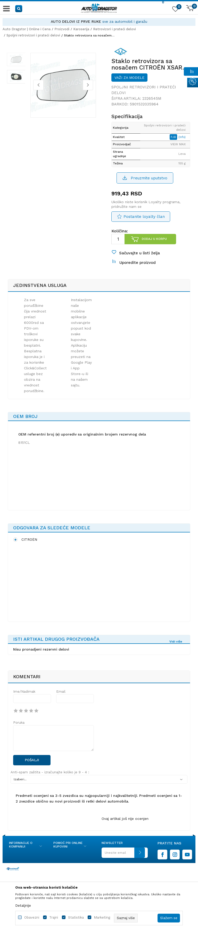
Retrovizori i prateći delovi (114, 29)
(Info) (183, 139)
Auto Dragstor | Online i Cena (27, 29)
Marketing (102, 917)
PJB (175, 139)
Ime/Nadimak (24, 697)
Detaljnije (23, 905)
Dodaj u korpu (154, 241)
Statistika (76, 917)
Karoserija (81, 29)
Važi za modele (129, 80)
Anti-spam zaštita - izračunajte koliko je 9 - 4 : (50, 778)
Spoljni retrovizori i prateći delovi (33, 35)
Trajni (53, 917)
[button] (18, 8)
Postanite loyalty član (144, 219)
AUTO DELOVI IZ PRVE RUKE (76, 21)
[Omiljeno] (174, 10)
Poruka (18, 728)
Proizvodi (61, 29)
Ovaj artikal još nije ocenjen (125, 824)
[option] (99, 21)
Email (60, 697)
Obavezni (31, 917)
